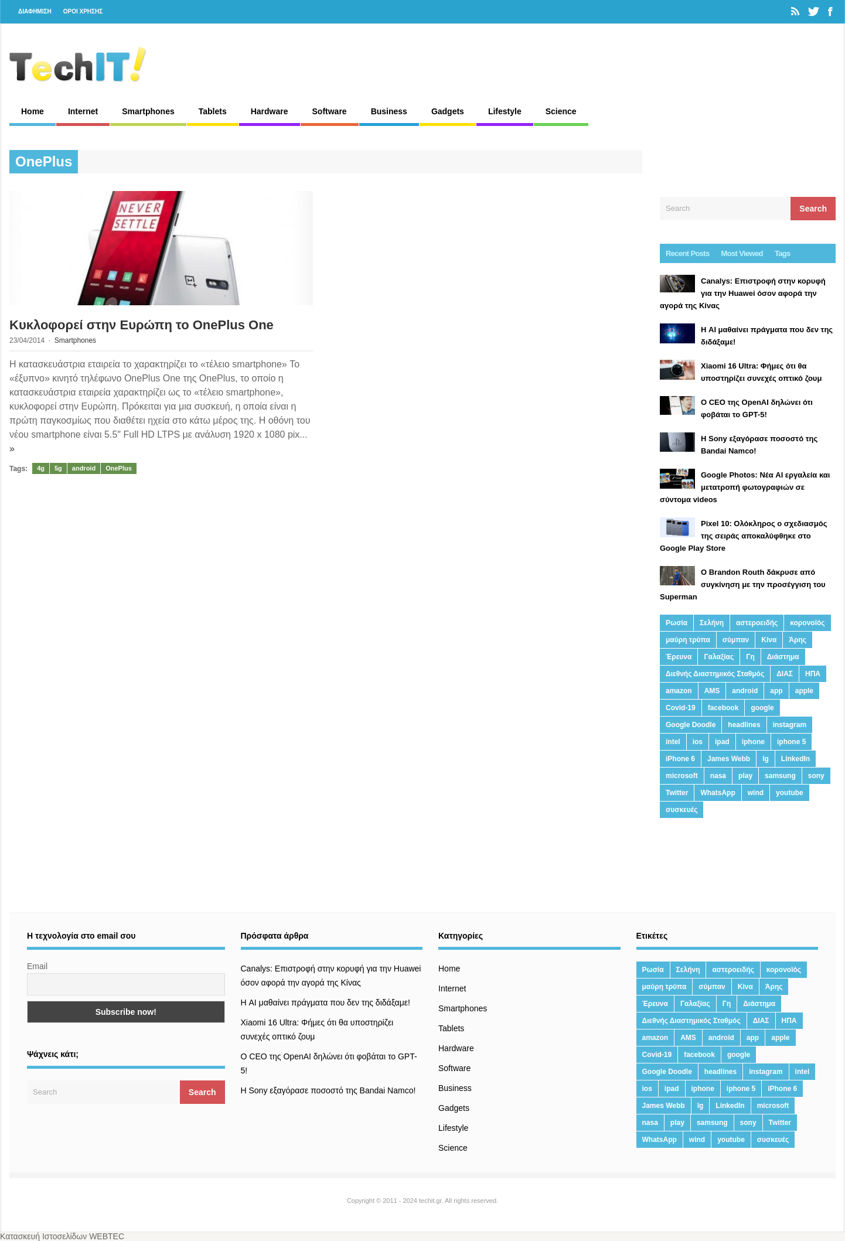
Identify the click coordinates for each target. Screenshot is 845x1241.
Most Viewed (742, 253)
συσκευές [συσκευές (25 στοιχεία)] (681, 810)
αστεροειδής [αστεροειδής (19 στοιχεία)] (757, 623)
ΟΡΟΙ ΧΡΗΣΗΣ (83, 11)
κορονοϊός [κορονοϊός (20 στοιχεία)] (807, 623)
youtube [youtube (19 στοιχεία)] (789, 793)
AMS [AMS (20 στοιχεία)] (712, 691)
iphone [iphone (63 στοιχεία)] (753, 742)
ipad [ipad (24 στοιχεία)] (722, 742)
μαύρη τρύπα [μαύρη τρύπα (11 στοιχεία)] (688, 640)
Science (561, 111)
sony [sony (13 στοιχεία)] (816, 776)
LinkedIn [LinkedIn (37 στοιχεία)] (795, 759)
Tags (783, 253)
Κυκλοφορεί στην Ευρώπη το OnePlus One (141, 325)
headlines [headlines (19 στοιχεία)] (744, 725)
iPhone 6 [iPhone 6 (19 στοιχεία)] (680, 759)
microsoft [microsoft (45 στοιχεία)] (682, 776)
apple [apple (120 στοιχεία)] (804, 691)
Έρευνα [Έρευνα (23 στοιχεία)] (678, 657)
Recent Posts (688, 253)
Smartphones (148, 111)
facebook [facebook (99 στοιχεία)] (723, 708)
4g (41, 468)
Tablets (213, 111)
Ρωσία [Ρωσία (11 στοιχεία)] (676, 623)
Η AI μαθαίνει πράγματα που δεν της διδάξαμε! (325, 1002)
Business (389, 111)
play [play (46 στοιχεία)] (745, 776)
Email (37, 966)
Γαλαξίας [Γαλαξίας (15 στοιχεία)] (719, 657)
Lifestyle (505, 111)
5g (58, 468)
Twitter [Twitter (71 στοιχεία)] (677, 793)
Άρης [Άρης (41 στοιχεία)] (797, 640)
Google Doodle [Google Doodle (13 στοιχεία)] (690, 725)
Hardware (269, 111)
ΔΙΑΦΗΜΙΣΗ (35, 11)
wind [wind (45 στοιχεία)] (756, 793)
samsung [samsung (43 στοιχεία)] (780, 776)
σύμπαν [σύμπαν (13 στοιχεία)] (736, 640)
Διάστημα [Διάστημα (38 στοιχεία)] (783, 657)
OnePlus (118, 468)
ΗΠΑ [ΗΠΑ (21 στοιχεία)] (812, 674)
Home (32, 111)
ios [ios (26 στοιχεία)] (698, 742)
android (84, 468)
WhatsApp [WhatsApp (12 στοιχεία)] (717, 793)
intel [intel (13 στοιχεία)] (673, 742)
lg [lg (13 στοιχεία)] (765, 759)
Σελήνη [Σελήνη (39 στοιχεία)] (712, 623)
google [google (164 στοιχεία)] (762, 708)
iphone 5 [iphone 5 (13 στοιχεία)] (791, 742)
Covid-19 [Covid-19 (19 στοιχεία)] (681, 708)
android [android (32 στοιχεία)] (745, 691)
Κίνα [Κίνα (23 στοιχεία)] (768, 640)
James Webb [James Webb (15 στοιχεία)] (728, 759)
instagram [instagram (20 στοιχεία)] (789, 725)
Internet (83, 111)
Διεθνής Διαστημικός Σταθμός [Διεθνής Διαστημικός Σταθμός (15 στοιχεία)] (715, 674)
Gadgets (447, 111)
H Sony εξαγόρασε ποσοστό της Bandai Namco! (328, 1090)
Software (329, 111)
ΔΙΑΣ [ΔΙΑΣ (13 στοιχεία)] (784, 674)
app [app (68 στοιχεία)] (776, 691)
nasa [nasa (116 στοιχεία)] (718, 776)
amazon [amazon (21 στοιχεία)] (679, 691)
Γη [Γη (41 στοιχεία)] (750, 657)
